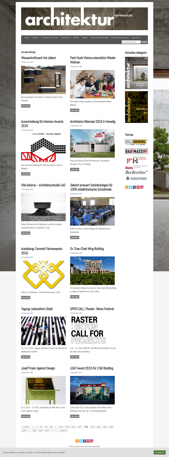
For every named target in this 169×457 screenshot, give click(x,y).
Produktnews (66, 37)
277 (80, 427)
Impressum (135, 37)
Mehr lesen (25, 106)
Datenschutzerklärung (120, 37)
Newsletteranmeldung (99, 37)
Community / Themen (49, 37)
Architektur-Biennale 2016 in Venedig (92, 121)
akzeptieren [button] (159, 452)
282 (111, 427)
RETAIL (76, 37)
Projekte (35, 37)
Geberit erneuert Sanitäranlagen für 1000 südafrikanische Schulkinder (91, 187)
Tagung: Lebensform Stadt (37, 309)
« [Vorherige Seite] (32, 427)
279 (92, 427)
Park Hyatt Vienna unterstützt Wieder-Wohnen (93, 60)
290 (34, 430)
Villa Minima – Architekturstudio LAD (43, 185)
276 (73, 427)
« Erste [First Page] (25, 427)
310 (47, 430)
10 (41, 427)
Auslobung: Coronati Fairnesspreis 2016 (41, 250)
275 (67, 427)
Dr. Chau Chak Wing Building (87, 248)
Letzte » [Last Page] (63, 430)
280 (98, 427)
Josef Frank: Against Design (38, 368)
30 (51, 427)
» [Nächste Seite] (56, 430)
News (27, 37)
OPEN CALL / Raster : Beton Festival (92, 309)
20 (46, 427)
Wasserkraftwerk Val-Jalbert (38, 58)
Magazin (85, 37)
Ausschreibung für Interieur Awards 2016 (42, 123)
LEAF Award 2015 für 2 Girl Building (91, 368)
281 (105, 427)
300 (41, 430)
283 (24, 430)
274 (61, 427)
